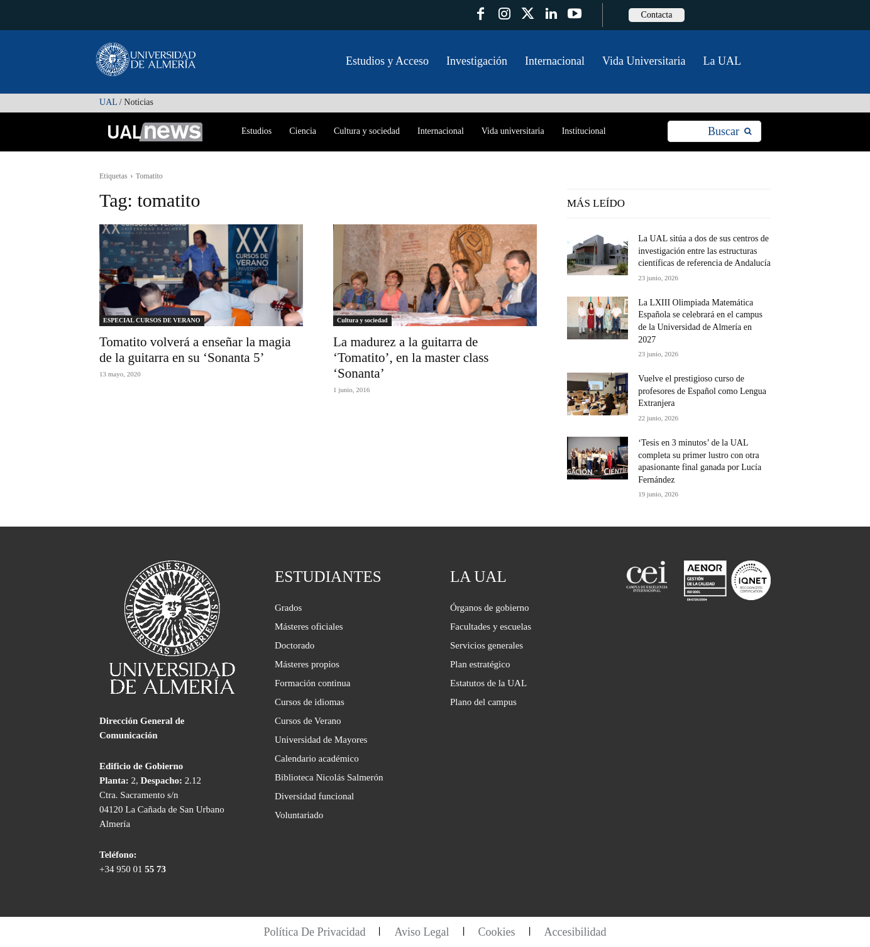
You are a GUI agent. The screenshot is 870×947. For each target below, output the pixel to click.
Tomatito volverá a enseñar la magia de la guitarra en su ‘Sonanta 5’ (195, 349)
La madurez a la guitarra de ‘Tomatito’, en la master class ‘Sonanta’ (411, 357)
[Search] (729, 131)
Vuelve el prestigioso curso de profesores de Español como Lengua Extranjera (702, 391)
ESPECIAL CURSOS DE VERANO (152, 320)
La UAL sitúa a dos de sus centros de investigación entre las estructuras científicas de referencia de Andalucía (704, 251)
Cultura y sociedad (362, 320)
